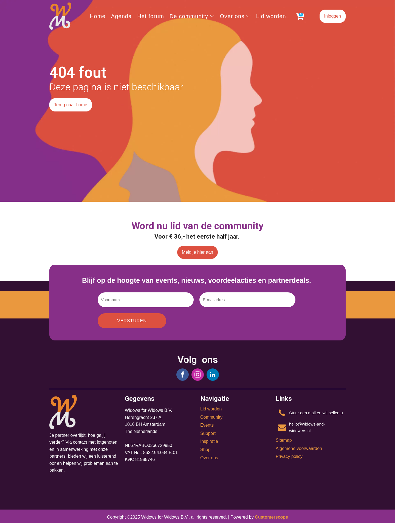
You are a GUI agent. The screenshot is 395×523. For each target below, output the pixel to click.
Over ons (235, 16)
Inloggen (332, 16)
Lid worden (271, 16)
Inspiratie (209, 441)
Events (207, 425)
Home (98, 16)
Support (208, 433)
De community (192, 16)
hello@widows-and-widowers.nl (307, 427)
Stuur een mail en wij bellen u (316, 412)
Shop (205, 449)
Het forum (150, 16)
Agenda (121, 16)
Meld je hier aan (197, 252)
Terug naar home (70, 104)
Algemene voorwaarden (299, 448)
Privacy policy (289, 456)
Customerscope (271, 517)
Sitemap (284, 440)
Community (211, 417)
